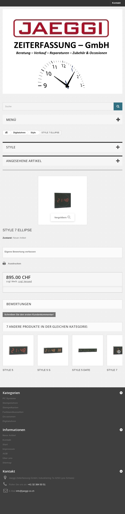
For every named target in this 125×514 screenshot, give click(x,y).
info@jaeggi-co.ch (25, 491)
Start (5, 444)
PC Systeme (9, 398)
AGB (5, 453)
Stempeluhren (10, 403)
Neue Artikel (9, 435)
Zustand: (7, 238)
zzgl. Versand (25, 281)
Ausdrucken (14, 263)
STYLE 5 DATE (81, 369)
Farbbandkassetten (13, 412)
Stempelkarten (10, 407)
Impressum (9, 449)
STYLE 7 (112, 369)
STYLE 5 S (43, 369)
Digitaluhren (9, 421)
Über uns (7, 458)
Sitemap (7, 462)
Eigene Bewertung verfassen (20, 251)
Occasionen (9, 416)
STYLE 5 (8, 369)
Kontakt (116, 3)
